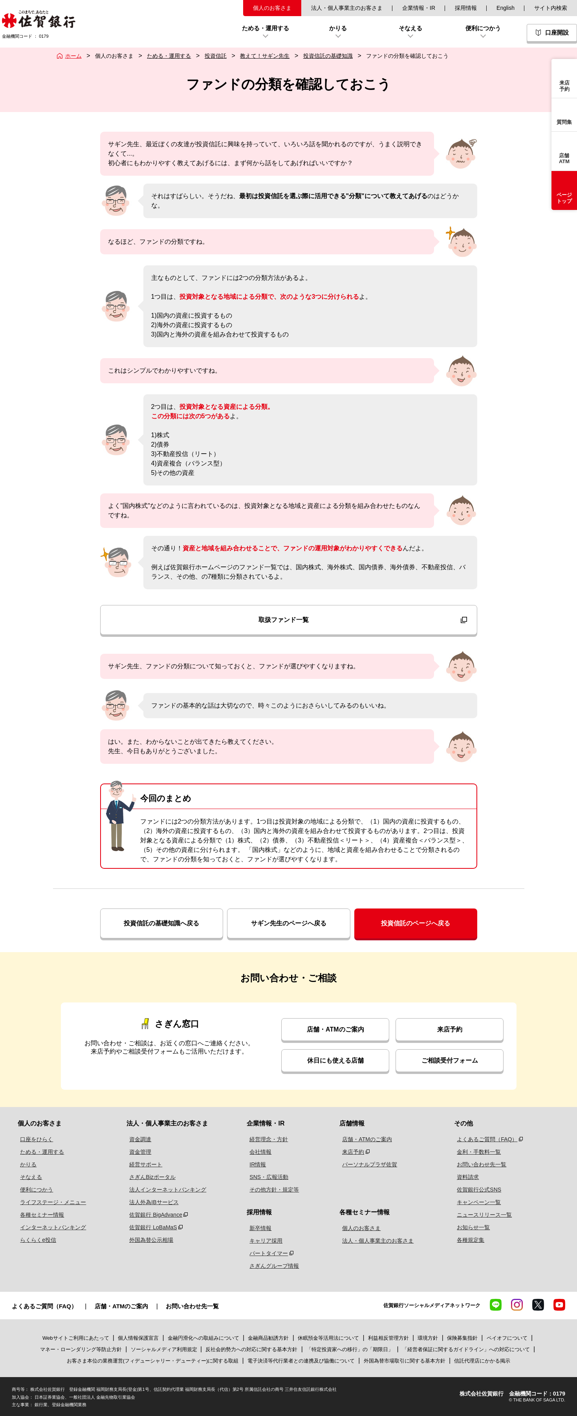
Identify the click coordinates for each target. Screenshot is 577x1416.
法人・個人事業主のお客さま (347, 8)
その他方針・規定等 (274, 1189)
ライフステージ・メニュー (51, 1202)
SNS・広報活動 (269, 1177)
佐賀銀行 (38, 19)
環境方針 (428, 1338)
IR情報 (258, 1164)
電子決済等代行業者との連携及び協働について (301, 1361)
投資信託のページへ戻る (415, 923)
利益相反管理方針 (388, 1338)
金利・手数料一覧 (477, 1152)
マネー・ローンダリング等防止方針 (81, 1349)
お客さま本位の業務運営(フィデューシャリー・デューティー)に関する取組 (153, 1361)
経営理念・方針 (269, 1139)
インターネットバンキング (51, 1227)
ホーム (73, 56)
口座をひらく (34, 1139)
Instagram (517, 1305)
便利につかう (34, 1189)
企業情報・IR (418, 8)
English (505, 8)
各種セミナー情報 (40, 1215)
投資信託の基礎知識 (328, 56)
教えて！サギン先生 (264, 56)
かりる (26, 1164)
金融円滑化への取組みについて (203, 1338)
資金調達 (137, 1139)
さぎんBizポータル (149, 1177)
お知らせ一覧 (471, 1227)
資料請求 (466, 1177)
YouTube (559, 1305)
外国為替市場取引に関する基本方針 (404, 1361)
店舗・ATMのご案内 (335, 1029)
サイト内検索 (550, 8)
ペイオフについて (507, 1338)
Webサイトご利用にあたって (75, 1338)
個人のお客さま (272, 8)
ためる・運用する (169, 56)
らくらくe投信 (36, 1240)
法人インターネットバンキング (164, 1189)
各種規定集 (469, 1240)
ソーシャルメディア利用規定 (165, 1349)
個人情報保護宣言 (138, 1338)
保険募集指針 (462, 1338)
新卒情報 (261, 1228)
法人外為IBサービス (150, 1202)
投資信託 (216, 56)
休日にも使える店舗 (335, 1060)
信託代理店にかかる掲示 (482, 1361)
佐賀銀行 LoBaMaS (149, 1227)
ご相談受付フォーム (449, 1060)
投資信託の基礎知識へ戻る (161, 923)
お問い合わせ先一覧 (480, 1164)
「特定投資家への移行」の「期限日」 (349, 1349)
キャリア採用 (266, 1241)
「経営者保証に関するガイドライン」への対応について (466, 1349)
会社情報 (261, 1152)
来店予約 (449, 1029)
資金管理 (137, 1152)
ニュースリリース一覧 (482, 1215)
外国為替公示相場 (148, 1240)
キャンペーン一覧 (477, 1202)
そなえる (29, 1177)
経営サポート (142, 1164)
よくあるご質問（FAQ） (485, 1139)
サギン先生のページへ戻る (288, 923)
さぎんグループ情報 (274, 1266)
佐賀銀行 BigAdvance (152, 1215)
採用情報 (466, 8)
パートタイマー (269, 1253)
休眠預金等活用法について (328, 1338)
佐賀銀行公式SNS (477, 1189)
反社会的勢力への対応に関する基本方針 (251, 1349)
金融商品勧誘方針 (268, 1338)
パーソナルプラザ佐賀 (368, 1164)
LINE (496, 1305)
